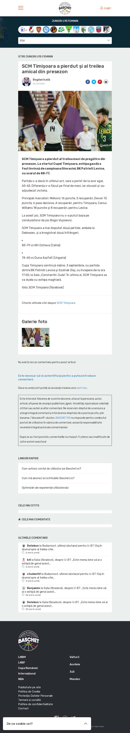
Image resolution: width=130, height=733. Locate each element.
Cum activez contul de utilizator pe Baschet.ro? (51, 468)
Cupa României (28, 668)
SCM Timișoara (66, 303)
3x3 (72, 671)
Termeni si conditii (29, 700)
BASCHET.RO (63, 417)
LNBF (21, 662)
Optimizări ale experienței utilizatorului (45, 487)
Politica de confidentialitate (35, 704)
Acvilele (75, 664)
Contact (23, 708)
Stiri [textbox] (22, 40)
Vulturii (74, 657)
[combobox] (65, 40)
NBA (21, 679)
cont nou (81, 388)
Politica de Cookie (29, 691)
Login (105, 8)
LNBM (22, 657)
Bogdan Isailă (41, 79)
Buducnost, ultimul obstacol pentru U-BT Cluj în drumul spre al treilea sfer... (62, 547)
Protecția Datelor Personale (35, 695)
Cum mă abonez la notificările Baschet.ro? (48, 478)
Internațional (27, 673)
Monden (75, 679)
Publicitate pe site (29, 687)
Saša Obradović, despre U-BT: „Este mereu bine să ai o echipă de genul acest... (62, 561)
